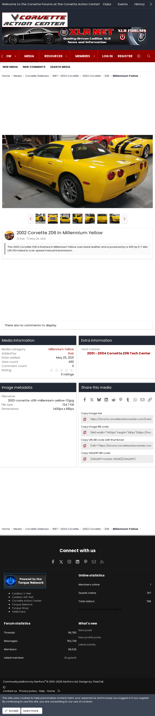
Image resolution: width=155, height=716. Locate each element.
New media (10, 67)
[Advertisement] (77, 107)
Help (42, 691)
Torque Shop (20, 608)
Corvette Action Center (27, 601)
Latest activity (87, 644)
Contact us (10, 691)
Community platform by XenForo (40, 682)
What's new (87, 623)
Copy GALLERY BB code (95, 453)
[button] (15, 56)
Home (51, 691)
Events (123, 4)
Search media (60, 67)
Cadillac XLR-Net (22, 597)
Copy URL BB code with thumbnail (102, 440)
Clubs (107, 4)
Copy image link (91, 413)
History (139, 4)
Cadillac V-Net (21, 593)
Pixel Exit (98, 682)
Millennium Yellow (61, 349)
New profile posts (89, 637)
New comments (34, 67)
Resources (53, 56)
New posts (85, 630)
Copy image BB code (95, 427)
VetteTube (19, 612)
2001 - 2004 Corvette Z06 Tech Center (118, 353)
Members (82, 56)
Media (29, 56)
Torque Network (22, 604)
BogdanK (71, 658)
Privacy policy (28, 691)
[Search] (148, 56)
